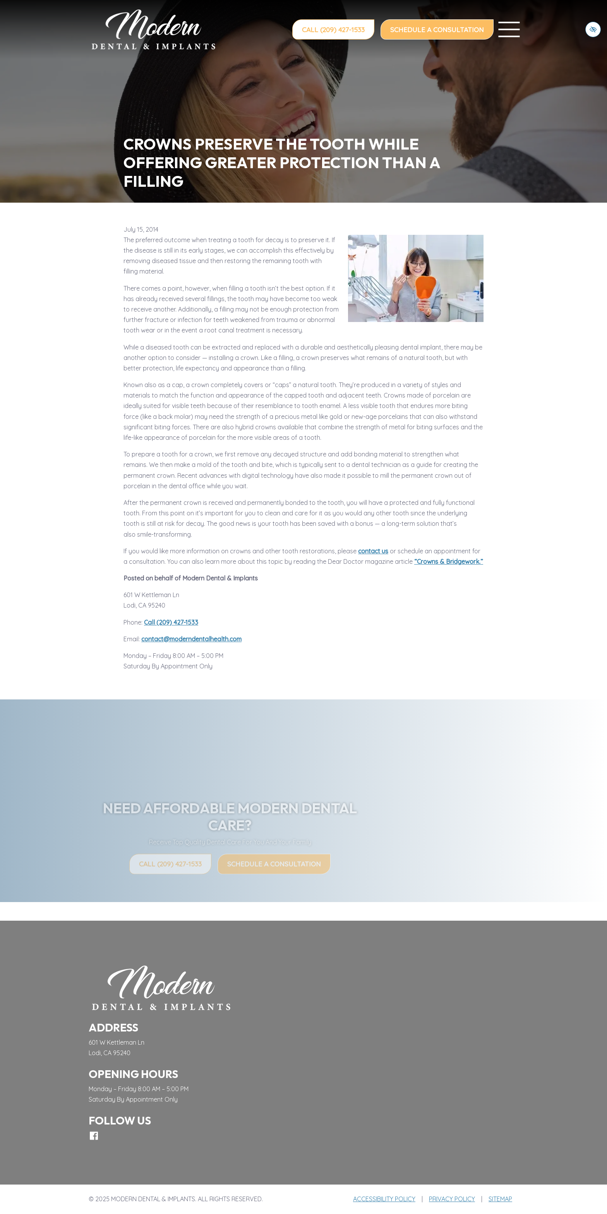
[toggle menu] (509, 29)
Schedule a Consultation (437, 29)
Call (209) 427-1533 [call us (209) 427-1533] (333, 29)
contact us (373, 551)
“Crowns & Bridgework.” (448, 561)
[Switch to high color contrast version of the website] (593, 29)
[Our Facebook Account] (94, 1136)
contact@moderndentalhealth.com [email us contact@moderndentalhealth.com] (191, 639)
